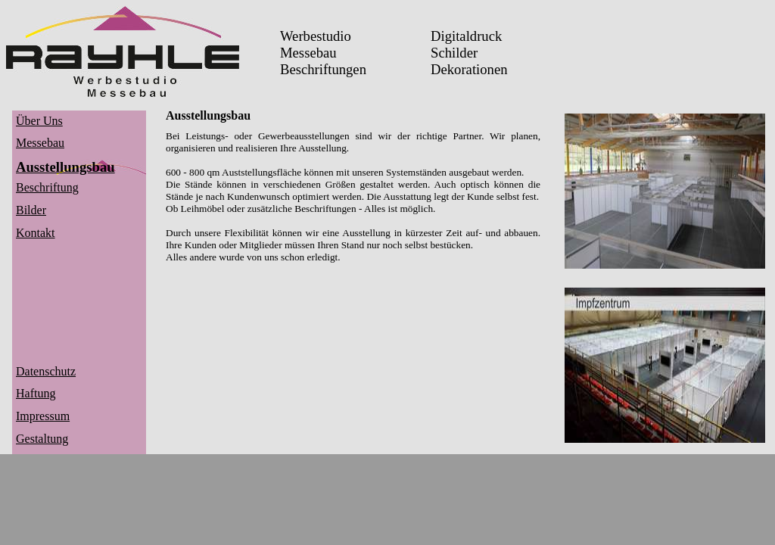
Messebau (40, 142)
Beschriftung (47, 187)
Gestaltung (42, 438)
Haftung (35, 393)
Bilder (31, 210)
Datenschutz (46, 371)
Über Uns (39, 120)
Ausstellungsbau (65, 167)
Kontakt (35, 232)
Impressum (43, 416)
